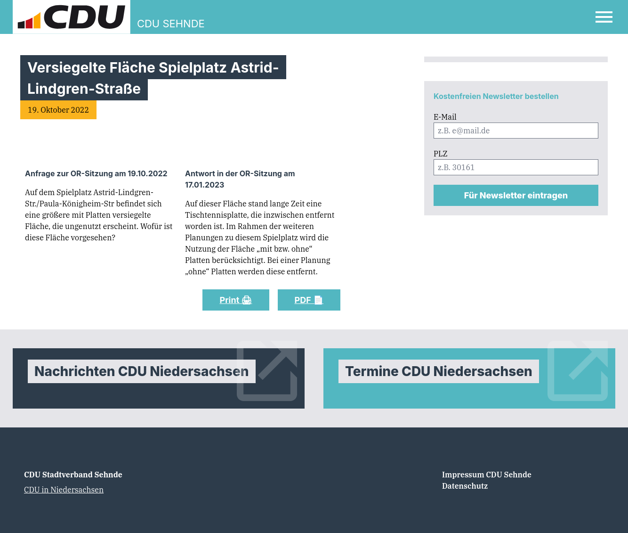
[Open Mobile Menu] (604, 17)
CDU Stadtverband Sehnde (73, 474)
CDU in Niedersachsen (64, 489)
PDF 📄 (309, 300)
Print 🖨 (235, 300)
